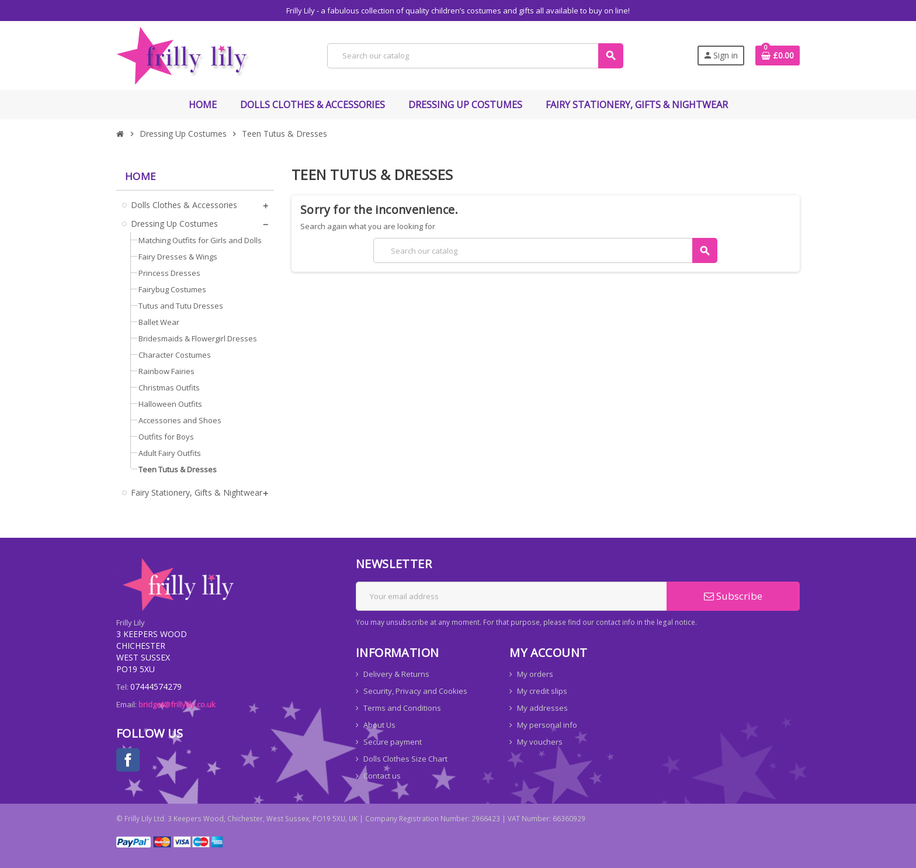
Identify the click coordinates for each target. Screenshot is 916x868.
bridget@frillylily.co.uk (177, 704)
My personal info (547, 725)
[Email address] (511, 596)
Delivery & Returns (396, 674)
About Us (379, 725)
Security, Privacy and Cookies (415, 691)
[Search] (474, 55)
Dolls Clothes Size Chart (405, 758)
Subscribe (733, 596)
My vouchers (540, 741)
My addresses (542, 708)
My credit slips (542, 691)
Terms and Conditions (402, 708)
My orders (535, 674)
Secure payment (392, 741)
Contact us (382, 775)
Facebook (128, 760)
